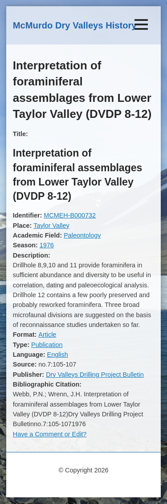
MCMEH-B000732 (70, 215)
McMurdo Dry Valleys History (75, 25)
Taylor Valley (51, 225)
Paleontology (82, 235)
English (57, 354)
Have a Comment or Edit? (50, 434)
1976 (47, 245)
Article (47, 334)
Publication (46, 344)
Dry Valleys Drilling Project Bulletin (95, 374)
